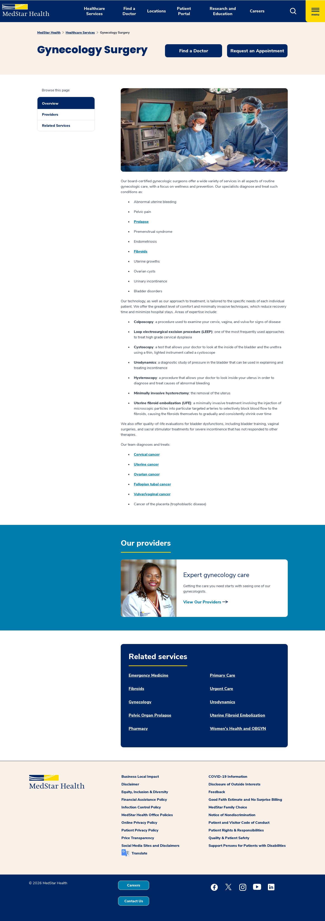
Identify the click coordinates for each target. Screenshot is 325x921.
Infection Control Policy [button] (141, 807)
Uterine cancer (146, 464)
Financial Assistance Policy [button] (144, 799)
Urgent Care (221, 688)
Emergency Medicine (148, 675)
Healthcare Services (80, 32)
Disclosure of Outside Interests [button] (234, 784)
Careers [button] (257, 11)
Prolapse (141, 221)
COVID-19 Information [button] (228, 776)
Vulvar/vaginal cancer (152, 494)
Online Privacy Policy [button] (139, 822)
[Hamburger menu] (315, 11)
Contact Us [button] (133, 901)
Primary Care (222, 675)
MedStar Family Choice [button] (228, 807)
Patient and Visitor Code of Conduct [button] (239, 822)
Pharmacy (138, 728)
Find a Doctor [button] (129, 11)
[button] (293, 11)
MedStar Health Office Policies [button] (147, 815)
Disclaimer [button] (130, 784)
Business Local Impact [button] (140, 776)
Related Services (56, 125)
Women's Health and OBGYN (238, 728)
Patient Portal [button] (184, 11)
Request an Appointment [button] (257, 51)
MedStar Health (48, 32)
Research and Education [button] (223, 11)
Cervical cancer (147, 454)
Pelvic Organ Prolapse (150, 715)
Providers (50, 114)
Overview (50, 103)
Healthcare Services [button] (94, 11)
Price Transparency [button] (137, 838)
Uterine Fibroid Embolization (237, 715)
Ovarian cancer (147, 474)
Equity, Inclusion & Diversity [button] (144, 791)
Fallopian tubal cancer (152, 484)
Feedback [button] (217, 791)
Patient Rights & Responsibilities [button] (236, 830)
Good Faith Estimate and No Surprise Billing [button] (245, 799)
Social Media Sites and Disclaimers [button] (150, 845)
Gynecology (140, 702)
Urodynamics (222, 702)
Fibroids (140, 251)
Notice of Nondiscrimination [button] (232, 815)
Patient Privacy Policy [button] (139, 830)
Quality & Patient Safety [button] (229, 838)
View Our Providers (202, 602)
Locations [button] (156, 11)
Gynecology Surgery (115, 32)
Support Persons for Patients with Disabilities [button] (247, 845)
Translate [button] (139, 853)
